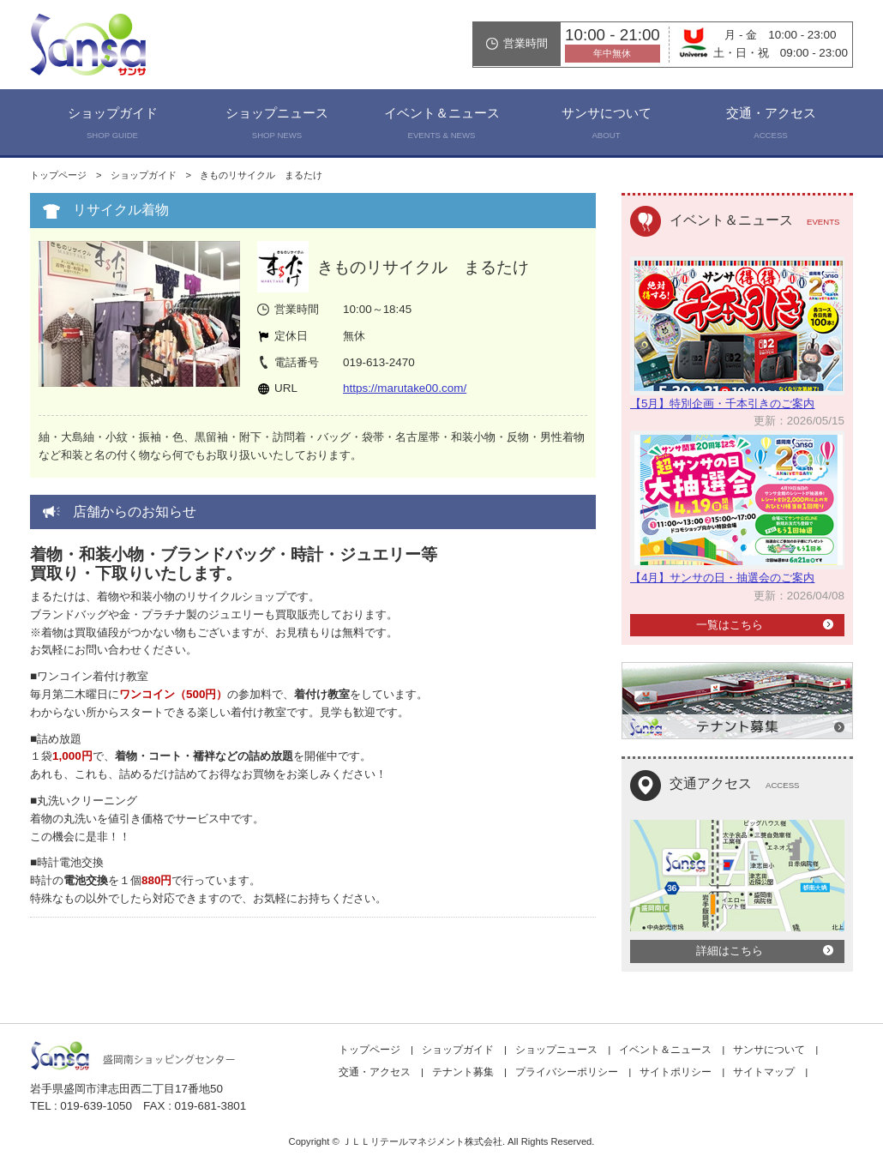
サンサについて (606, 125)
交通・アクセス (770, 125)
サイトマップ (764, 1072)
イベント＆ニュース (441, 125)
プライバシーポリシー (566, 1072)
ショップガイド (112, 125)
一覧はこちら (729, 624)
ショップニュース (277, 125)
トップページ (58, 175)
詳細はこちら (729, 950)
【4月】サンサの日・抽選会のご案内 (722, 577)
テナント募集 (463, 1072)
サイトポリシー (676, 1072)
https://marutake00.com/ (404, 388)
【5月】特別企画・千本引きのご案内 (722, 403)
